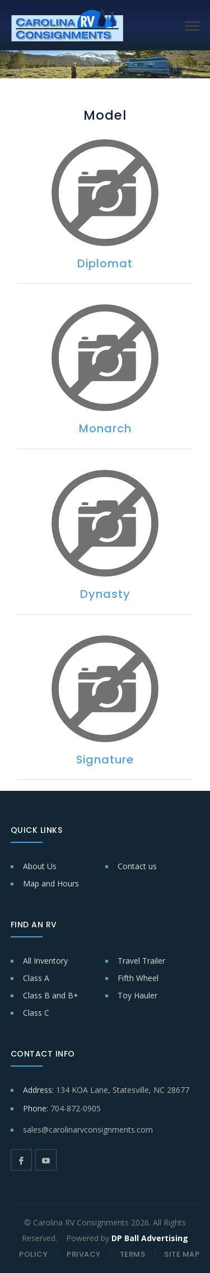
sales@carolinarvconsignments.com (88, 1129)
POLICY (33, 1254)
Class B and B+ (50, 995)
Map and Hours (51, 883)
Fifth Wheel (138, 978)
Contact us (137, 866)
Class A (36, 978)
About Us (40, 866)
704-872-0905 (75, 1108)
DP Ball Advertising (149, 1238)
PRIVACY (84, 1254)
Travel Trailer (141, 960)
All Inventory (45, 960)
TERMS (133, 1254)
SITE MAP (181, 1254)
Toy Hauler (137, 995)
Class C (36, 1012)
